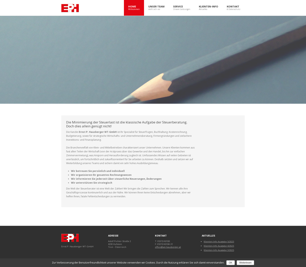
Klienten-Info (208, 8)
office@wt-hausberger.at (168, 247)
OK (230, 262)
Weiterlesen (245, 262)
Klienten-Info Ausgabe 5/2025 (219, 241)
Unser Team (156, 8)
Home (134, 8)
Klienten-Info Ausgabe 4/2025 (219, 245)
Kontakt (233, 8)
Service (181, 8)
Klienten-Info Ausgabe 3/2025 (219, 250)
